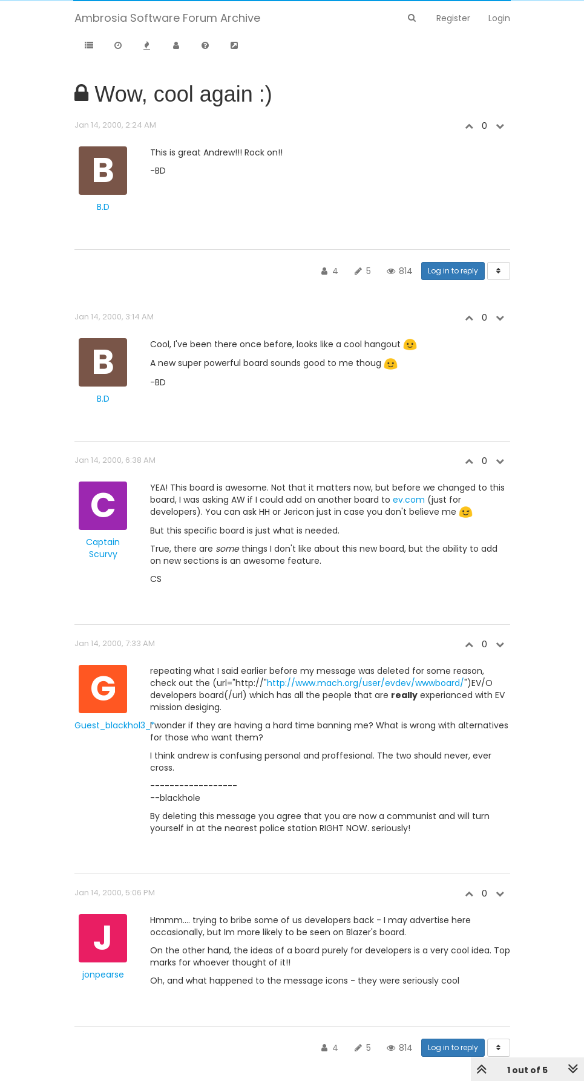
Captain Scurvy (103, 548)
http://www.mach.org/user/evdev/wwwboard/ (365, 683)
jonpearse (103, 974)
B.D (103, 207)
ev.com (409, 500)
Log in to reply (453, 271)
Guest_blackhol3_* (114, 725)
